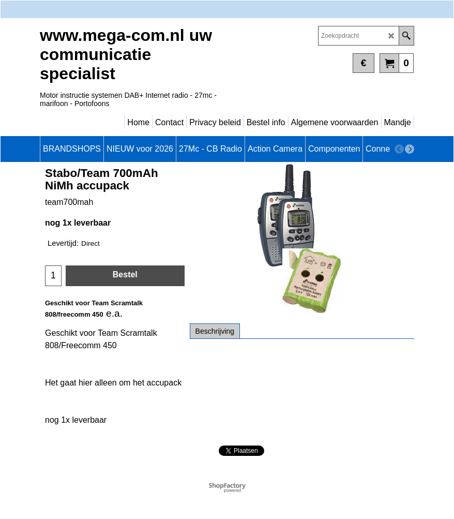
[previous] (399, 149)
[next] (409, 149)
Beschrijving (214, 331)
